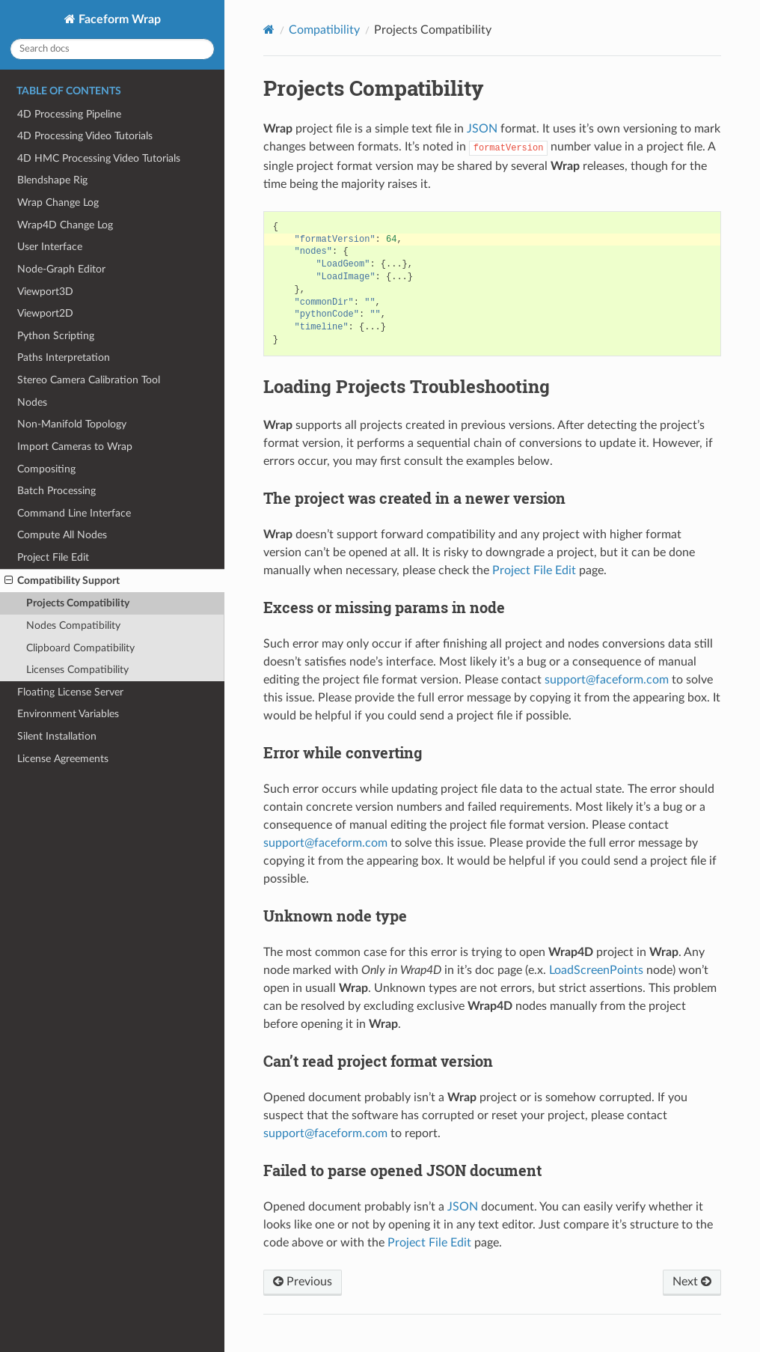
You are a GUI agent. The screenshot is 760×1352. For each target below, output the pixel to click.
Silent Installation (56, 736)
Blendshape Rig (52, 180)
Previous (302, 1282)
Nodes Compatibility (73, 625)
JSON (482, 129)
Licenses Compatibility (77, 669)
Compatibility (324, 30)
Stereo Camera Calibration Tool (88, 380)
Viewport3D (45, 291)
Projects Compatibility (77, 603)
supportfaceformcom (607, 680)
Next (691, 1282)
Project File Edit (53, 557)
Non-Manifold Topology (71, 424)
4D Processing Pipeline (69, 114)
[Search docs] (112, 49)
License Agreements (62, 758)
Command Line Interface (74, 513)
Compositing (46, 469)
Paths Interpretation (63, 357)
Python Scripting (55, 335)
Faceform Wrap (118, 19)
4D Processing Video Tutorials (85, 135)
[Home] (269, 29)
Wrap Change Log (58, 202)
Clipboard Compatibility (80, 648)
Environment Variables (68, 713)
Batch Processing (56, 490)
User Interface (49, 246)
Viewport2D (45, 313)
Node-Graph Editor (61, 269)
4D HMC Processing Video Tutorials (98, 158)
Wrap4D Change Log (65, 225)
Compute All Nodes (62, 535)
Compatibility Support (62, 581)
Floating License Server (70, 692)
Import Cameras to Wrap (74, 446)
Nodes (32, 402)
